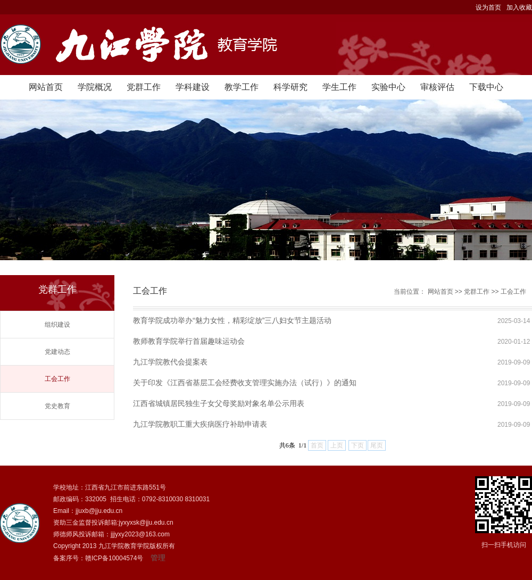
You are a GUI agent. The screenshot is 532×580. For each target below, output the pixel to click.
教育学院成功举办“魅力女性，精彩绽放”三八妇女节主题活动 (232, 320)
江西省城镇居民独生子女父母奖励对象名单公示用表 (218, 403)
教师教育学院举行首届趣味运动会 (189, 341)
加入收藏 (519, 7)
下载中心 (486, 87)
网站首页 (46, 87)
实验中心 (388, 87)
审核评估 (437, 87)
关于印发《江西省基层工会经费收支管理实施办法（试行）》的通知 (244, 382)
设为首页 (488, 7)
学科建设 (193, 87)
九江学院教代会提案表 (170, 362)
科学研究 (290, 87)
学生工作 (339, 87)
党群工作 (144, 87)
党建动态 (57, 351)
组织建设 (57, 324)
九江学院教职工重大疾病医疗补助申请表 (200, 424)
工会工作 (57, 379)
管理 (158, 557)
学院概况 (95, 87)
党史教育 (57, 406)
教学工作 (242, 87)
